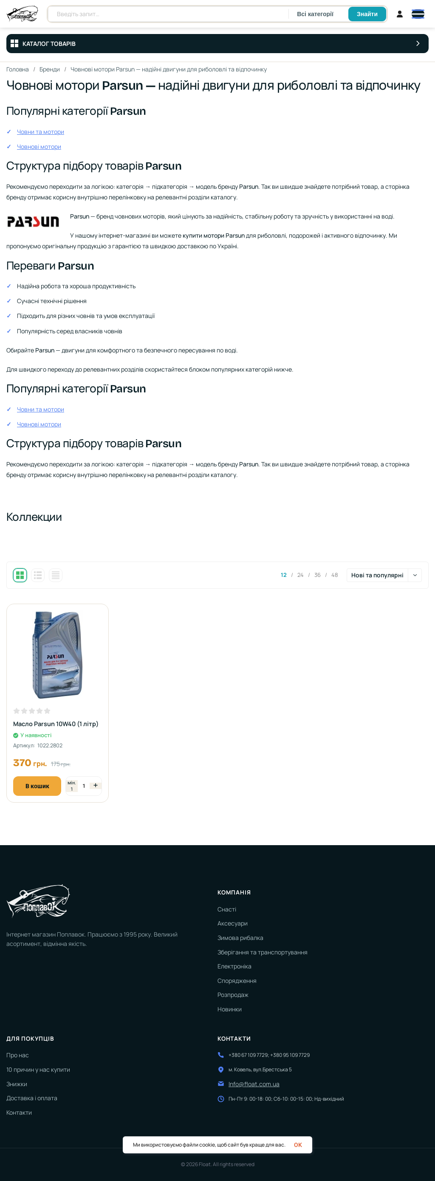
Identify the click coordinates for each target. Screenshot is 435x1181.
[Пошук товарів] (168, 14)
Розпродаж (233, 995)
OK (298, 1144)
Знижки (16, 1084)
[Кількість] (84, 786)
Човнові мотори (39, 146)
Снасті (227, 909)
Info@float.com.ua (254, 1084)
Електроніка (234, 966)
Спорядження (237, 981)
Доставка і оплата (31, 1098)
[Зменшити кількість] (72, 786)
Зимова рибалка (240, 938)
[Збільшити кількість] (96, 786)
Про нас (17, 1055)
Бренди (50, 69)
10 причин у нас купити (38, 1069)
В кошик (37, 786)
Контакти (19, 1112)
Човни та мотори (40, 132)
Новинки (230, 1009)
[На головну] (22, 14)
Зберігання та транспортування (263, 952)
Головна (17, 69)
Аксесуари (233, 923)
